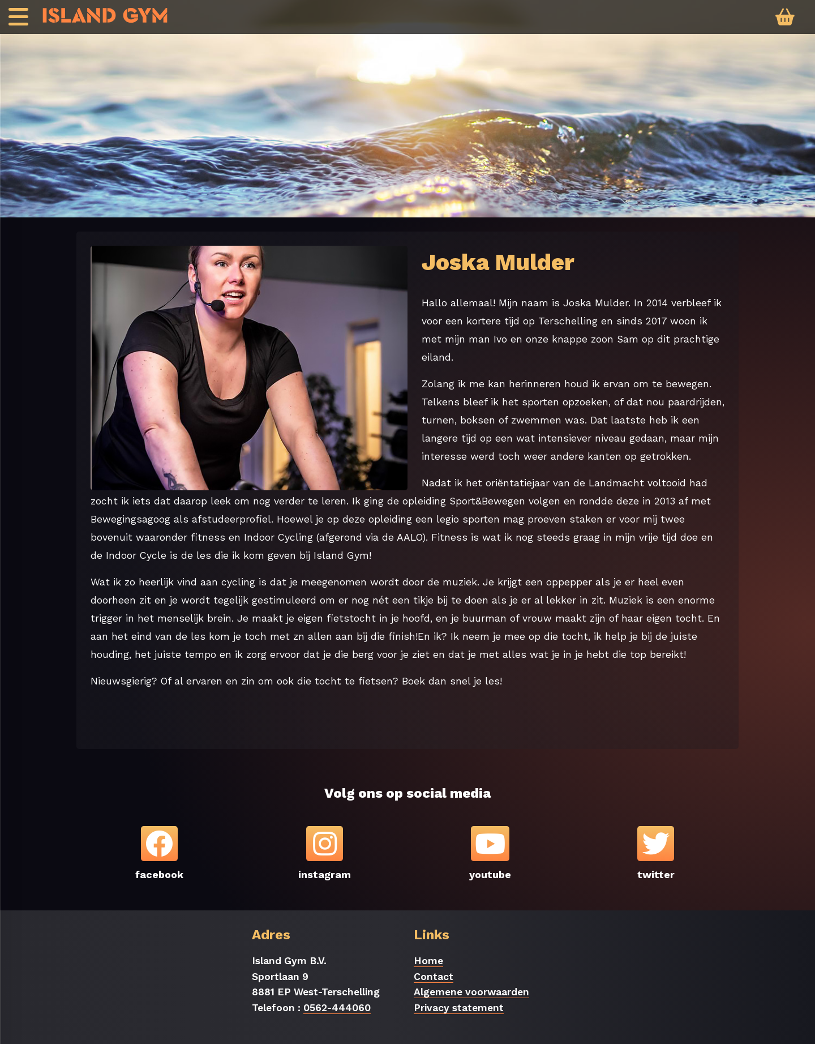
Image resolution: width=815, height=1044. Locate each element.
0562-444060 (337, 1007)
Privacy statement (459, 1007)
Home (428, 960)
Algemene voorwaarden (471, 992)
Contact (433, 976)
